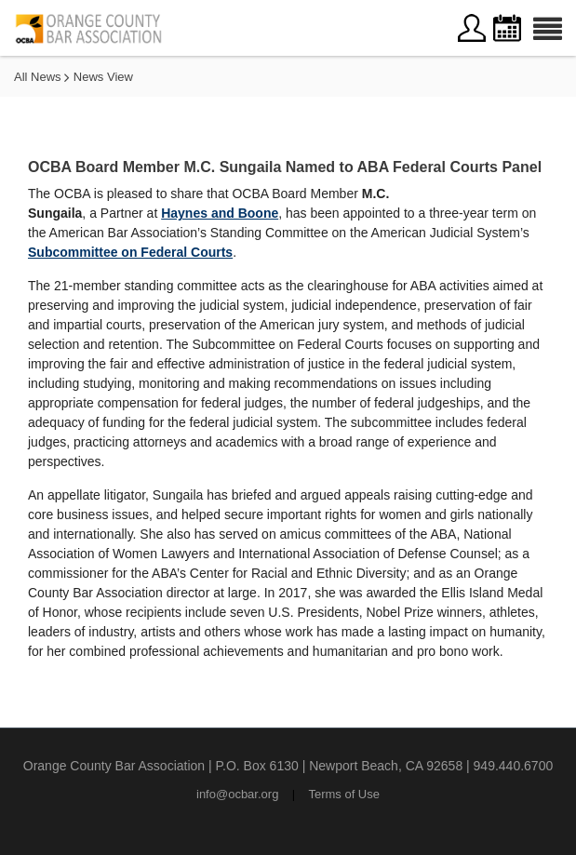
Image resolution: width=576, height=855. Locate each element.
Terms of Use (344, 794)
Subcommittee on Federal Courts (130, 252)
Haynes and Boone (219, 213)
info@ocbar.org (237, 794)
